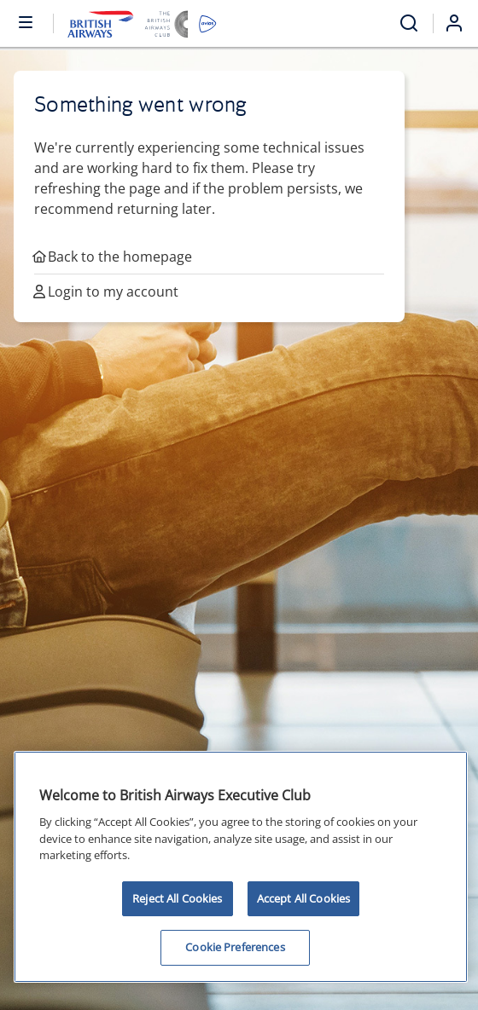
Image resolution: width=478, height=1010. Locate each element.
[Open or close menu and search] (26, 21)
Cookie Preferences (234, 947)
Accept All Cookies (303, 898)
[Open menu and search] (409, 23)
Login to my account (106, 291)
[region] (241, 867)
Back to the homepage (113, 256)
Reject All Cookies (177, 898)
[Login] (461, 23)
